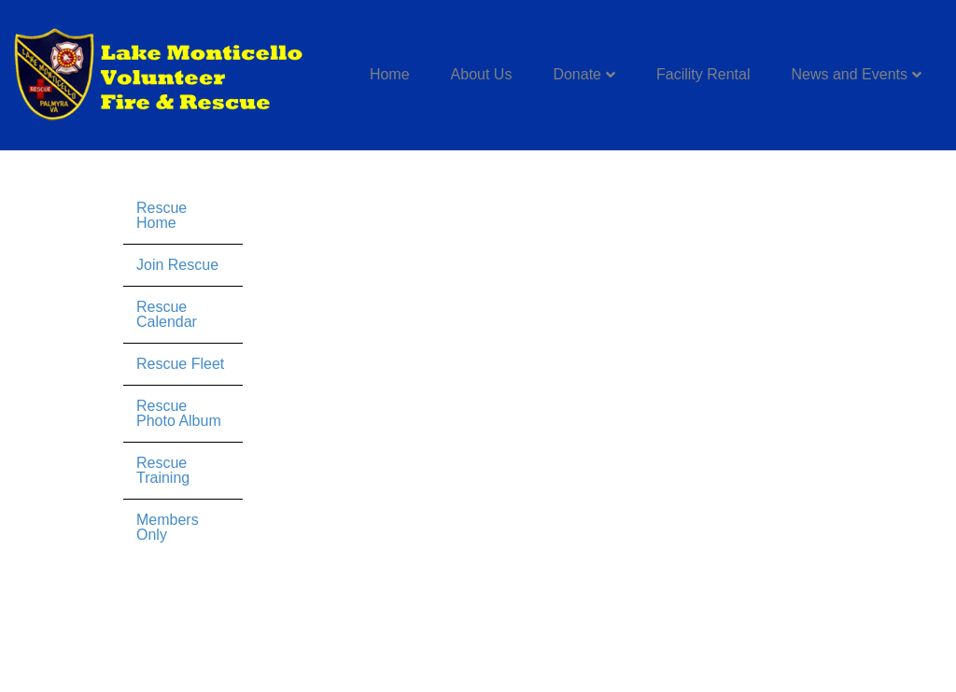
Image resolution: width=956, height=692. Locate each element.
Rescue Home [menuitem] (161, 215)
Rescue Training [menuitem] (163, 470)
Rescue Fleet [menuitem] (180, 364)
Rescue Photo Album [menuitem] (178, 413)
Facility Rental (703, 74)
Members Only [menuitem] (167, 527)
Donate (577, 74)
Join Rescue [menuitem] (177, 265)
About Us (482, 74)
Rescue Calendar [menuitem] (166, 314)
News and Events (849, 74)
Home (390, 74)
